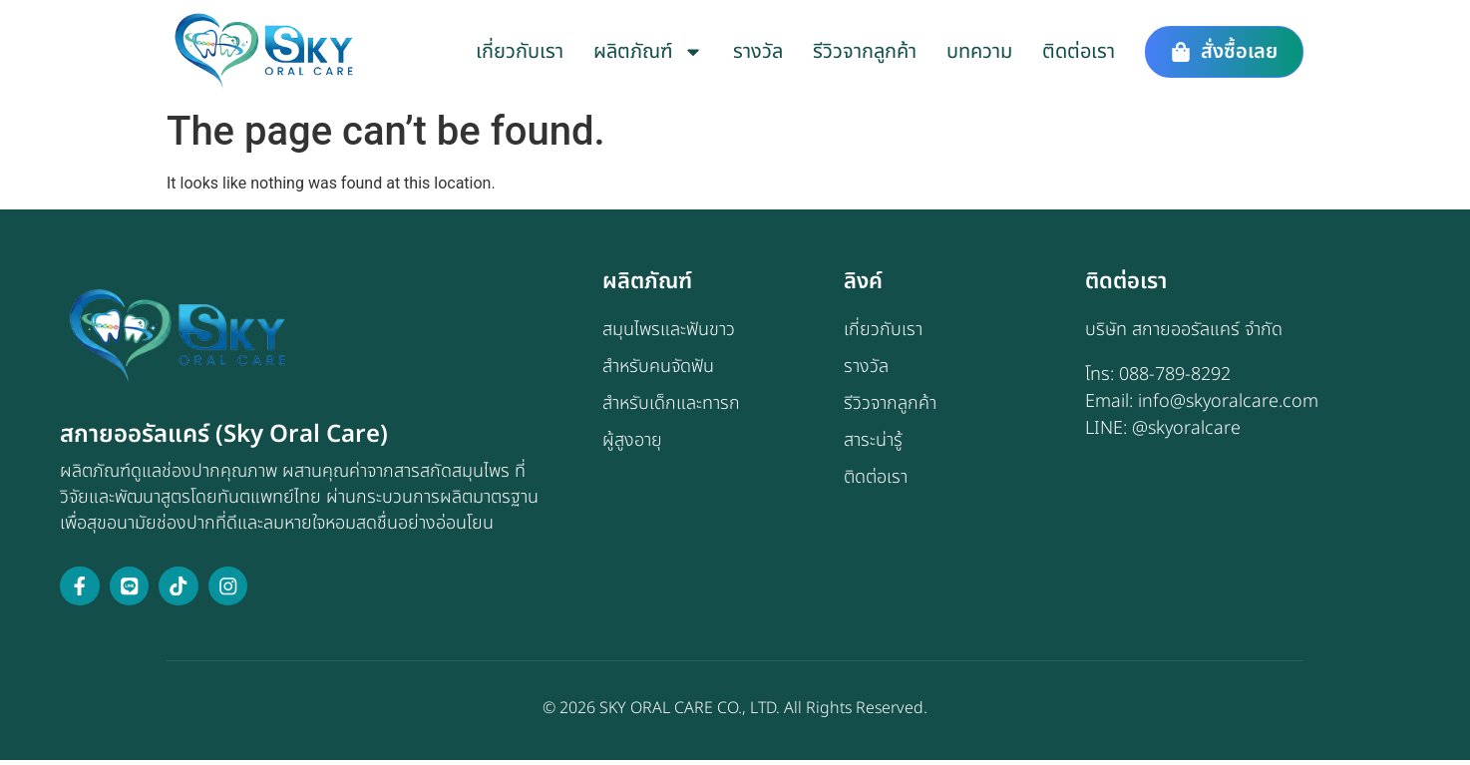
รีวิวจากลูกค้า (865, 52)
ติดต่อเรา (1078, 52)
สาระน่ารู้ (873, 444)
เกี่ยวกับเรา (519, 52)
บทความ (979, 52)
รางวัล (758, 52)
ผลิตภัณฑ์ (648, 52)
